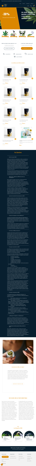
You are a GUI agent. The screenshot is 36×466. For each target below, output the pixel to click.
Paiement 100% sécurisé (29, 459)
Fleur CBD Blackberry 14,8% (7, 79)
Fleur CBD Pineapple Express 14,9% (8, 140)
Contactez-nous (4, 463)
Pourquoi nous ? (13, 456)
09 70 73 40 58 (5, 456)
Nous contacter (21, 458)
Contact (23, 3)
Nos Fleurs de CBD (13, 458)
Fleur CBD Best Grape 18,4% (24, 120)
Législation (21, 456)
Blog (20, 3)
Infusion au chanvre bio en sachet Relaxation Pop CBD (26, 140)
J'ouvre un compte (9, 48)
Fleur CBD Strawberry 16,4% (24, 79)
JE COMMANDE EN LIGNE (27, 48)
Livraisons (29, 456)
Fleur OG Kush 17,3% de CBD (7, 120)
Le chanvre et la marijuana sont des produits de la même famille (17, 217)
